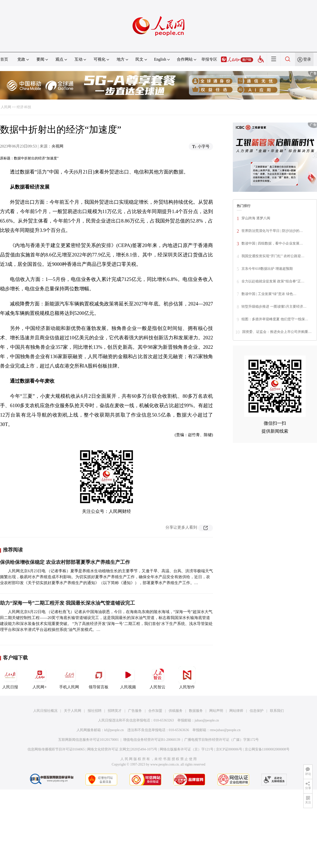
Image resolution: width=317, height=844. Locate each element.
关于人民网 (72, 711)
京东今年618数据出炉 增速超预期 (267, 269)
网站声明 (216, 711)
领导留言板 (98, 677)
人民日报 (10, 677)
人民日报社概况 (45, 711)
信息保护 (257, 711)
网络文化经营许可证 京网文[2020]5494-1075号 (122, 749)
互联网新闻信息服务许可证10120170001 (88, 740)
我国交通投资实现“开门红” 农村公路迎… (272, 256)
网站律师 (236, 711)
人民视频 (128, 677)
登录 (307, 59)
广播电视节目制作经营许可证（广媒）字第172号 (221, 740)
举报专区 (209, 59)
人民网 (6, 107)
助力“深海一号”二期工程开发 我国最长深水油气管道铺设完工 (67, 603)
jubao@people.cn (207, 720)
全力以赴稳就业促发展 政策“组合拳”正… (272, 281)
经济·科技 (24, 107)
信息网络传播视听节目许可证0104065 (56, 749)
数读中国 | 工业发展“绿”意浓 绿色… (268, 294)
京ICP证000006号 (229, 749)
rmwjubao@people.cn (225, 730)
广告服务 (135, 711)
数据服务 (196, 711)
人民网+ (39, 677)
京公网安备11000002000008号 (267, 749)
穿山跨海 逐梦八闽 (255, 218)
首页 (4, 59)
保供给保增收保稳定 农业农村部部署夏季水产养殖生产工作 (65, 562)
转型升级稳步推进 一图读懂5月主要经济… (274, 306)
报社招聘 (95, 711)
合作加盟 (155, 711)
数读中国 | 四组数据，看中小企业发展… (272, 243)
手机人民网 (69, 677)
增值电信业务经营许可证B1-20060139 (151, 740)
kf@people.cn (114, 730)
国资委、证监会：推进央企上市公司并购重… (277, 332)
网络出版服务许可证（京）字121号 (186, 749)
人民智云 (157, 677)
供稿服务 (176, 711)
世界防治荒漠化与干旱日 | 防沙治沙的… (272, 231)
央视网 (57, 146)
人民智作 (187, 677)
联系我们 (277, 711)
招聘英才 (115, 711)
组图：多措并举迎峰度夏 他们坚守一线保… (274, 319)
